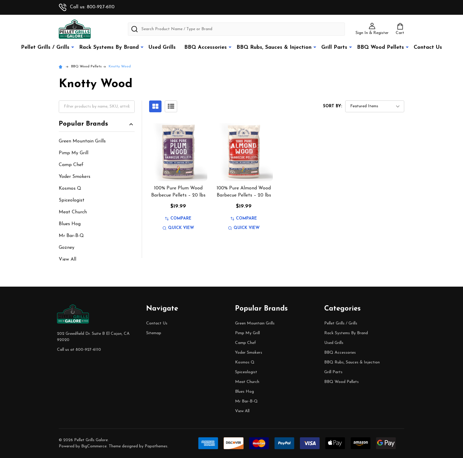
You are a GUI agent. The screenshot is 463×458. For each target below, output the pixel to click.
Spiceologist (71, 200)
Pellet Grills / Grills (45, 47)
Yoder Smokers (74, 176)
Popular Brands (97, 124)
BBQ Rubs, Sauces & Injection (274, 47)
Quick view (178, 228)
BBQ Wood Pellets (380, 47)
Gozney (66, 247)
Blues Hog (70, 224)
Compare (178, 218)
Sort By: (332, 106)
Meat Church (73, 212)
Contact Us (428, 47)
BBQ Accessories (205, 47)
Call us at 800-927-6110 (79, 349)
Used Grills (162, 47)
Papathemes (156, 446)
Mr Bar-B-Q (71, 235)
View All (67, 259)
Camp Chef (71, 165)
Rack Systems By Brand (109, 47)
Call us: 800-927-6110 (87, 7)
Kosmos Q (70, 188)
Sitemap (153, 333)
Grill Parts (334, 47)
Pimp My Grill (73, 153)
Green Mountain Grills (82, 141)
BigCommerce (94, 446)
